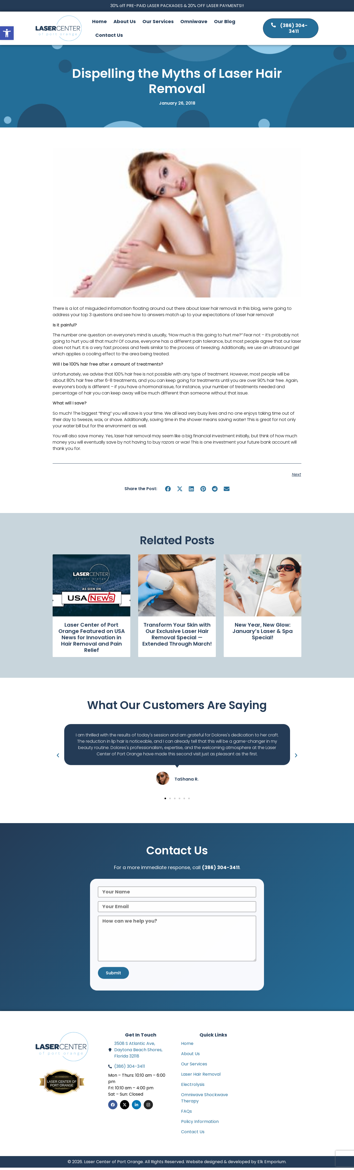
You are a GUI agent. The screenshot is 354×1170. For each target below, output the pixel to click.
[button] (7, 33)
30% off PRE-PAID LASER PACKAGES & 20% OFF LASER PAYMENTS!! (177, 6)
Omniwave (193, 21)
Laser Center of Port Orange (61, 1086)
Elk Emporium (271, 1164)
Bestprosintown (62, 1081)
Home (99, 21)
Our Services (158, 21)
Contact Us (109, 35)
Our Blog (224, 21)
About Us (124, 21)
